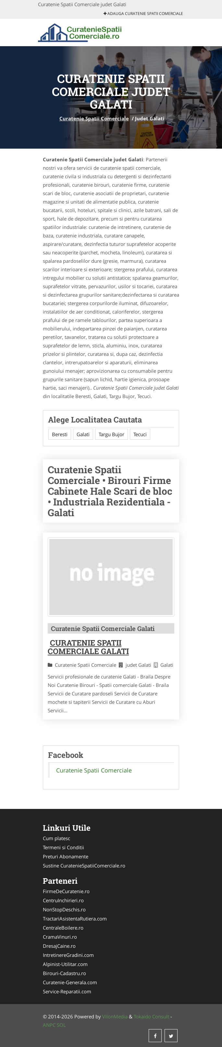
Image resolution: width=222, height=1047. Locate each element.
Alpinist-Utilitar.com (65, 964)
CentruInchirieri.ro (63, 900)
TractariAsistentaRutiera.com (75, 918)
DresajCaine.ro (59, 946)
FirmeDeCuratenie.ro (66, 891)
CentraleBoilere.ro (63, 928)
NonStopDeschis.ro (64, 909)
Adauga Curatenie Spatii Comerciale (143, 13)
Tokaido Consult (151, 1016)
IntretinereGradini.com (68, 955)
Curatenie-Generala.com (70, 982)
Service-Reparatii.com (67, 991)
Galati (83, 434)
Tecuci (140, 434)
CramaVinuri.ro (60, 937)
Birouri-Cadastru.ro (64, 973)
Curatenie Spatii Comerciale (94, 118)
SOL (61, 1025)
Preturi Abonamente (65, 856)
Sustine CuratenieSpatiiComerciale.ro (84, 865)
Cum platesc (56, 838)
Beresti (60, 434)
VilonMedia (115, 1016)
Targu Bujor (111, 434)
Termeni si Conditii (63, 847)
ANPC (49, 1025)
